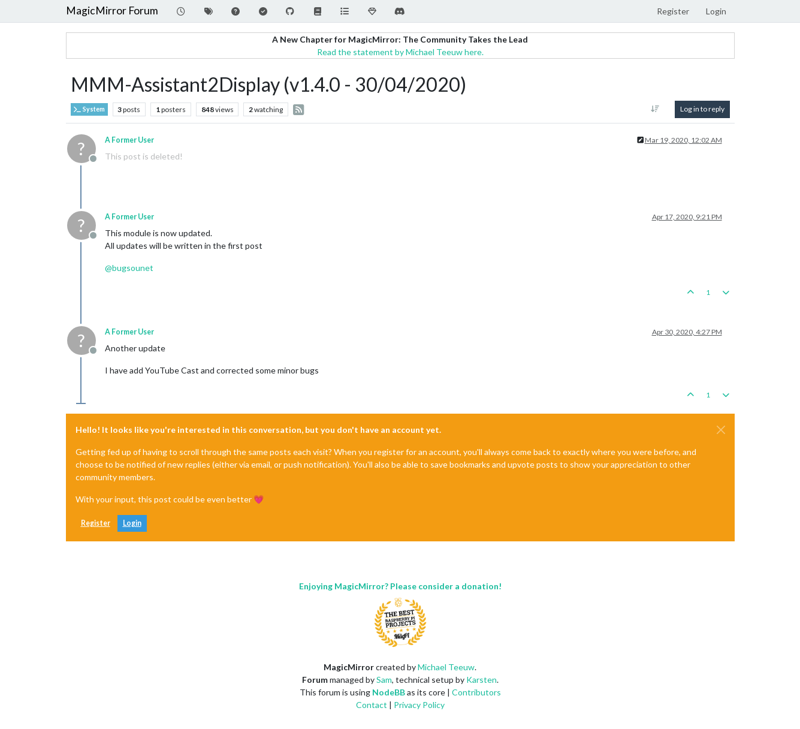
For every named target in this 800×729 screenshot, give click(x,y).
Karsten (481, 679)
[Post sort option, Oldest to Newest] (655, 109)
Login (132, 523)
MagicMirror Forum (112, 10)
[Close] (721, 430)
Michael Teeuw (446, 667)
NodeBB (388, 692)
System (89, 109)
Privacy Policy (419, 705)
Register (95, 523)
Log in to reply (702, 108)
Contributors (476, 692)
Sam (384, 679)
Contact (371, 705)
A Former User (129, 139)
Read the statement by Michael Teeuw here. (400, 52)
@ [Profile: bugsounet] (129, 268)
